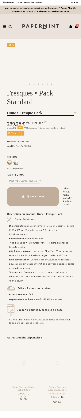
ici (42, 322)
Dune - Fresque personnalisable (57, 388)
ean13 (10, 145)
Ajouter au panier (33, 196)
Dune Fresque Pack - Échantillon (23, 388)
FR (77, 2)
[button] (30, 84)
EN (72, 2)
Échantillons (9, 2)
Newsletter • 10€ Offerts (30, 2)
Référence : (12, 141)
